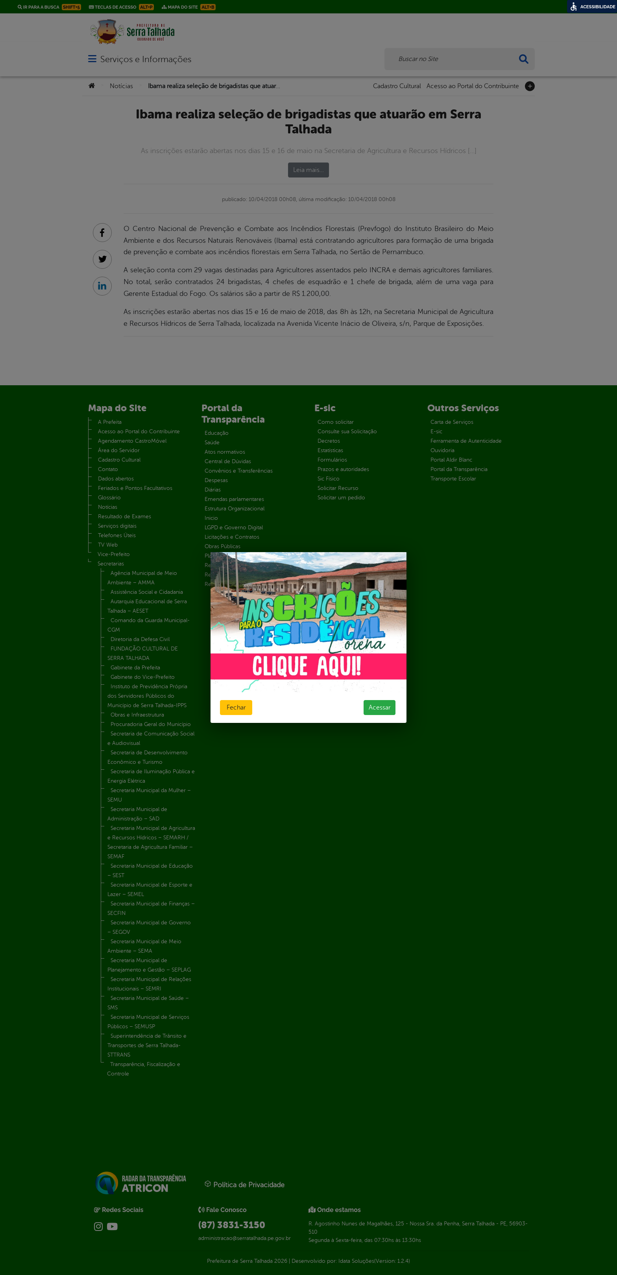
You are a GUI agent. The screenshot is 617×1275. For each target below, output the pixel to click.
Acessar (379, 707)
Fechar (236, 707)
